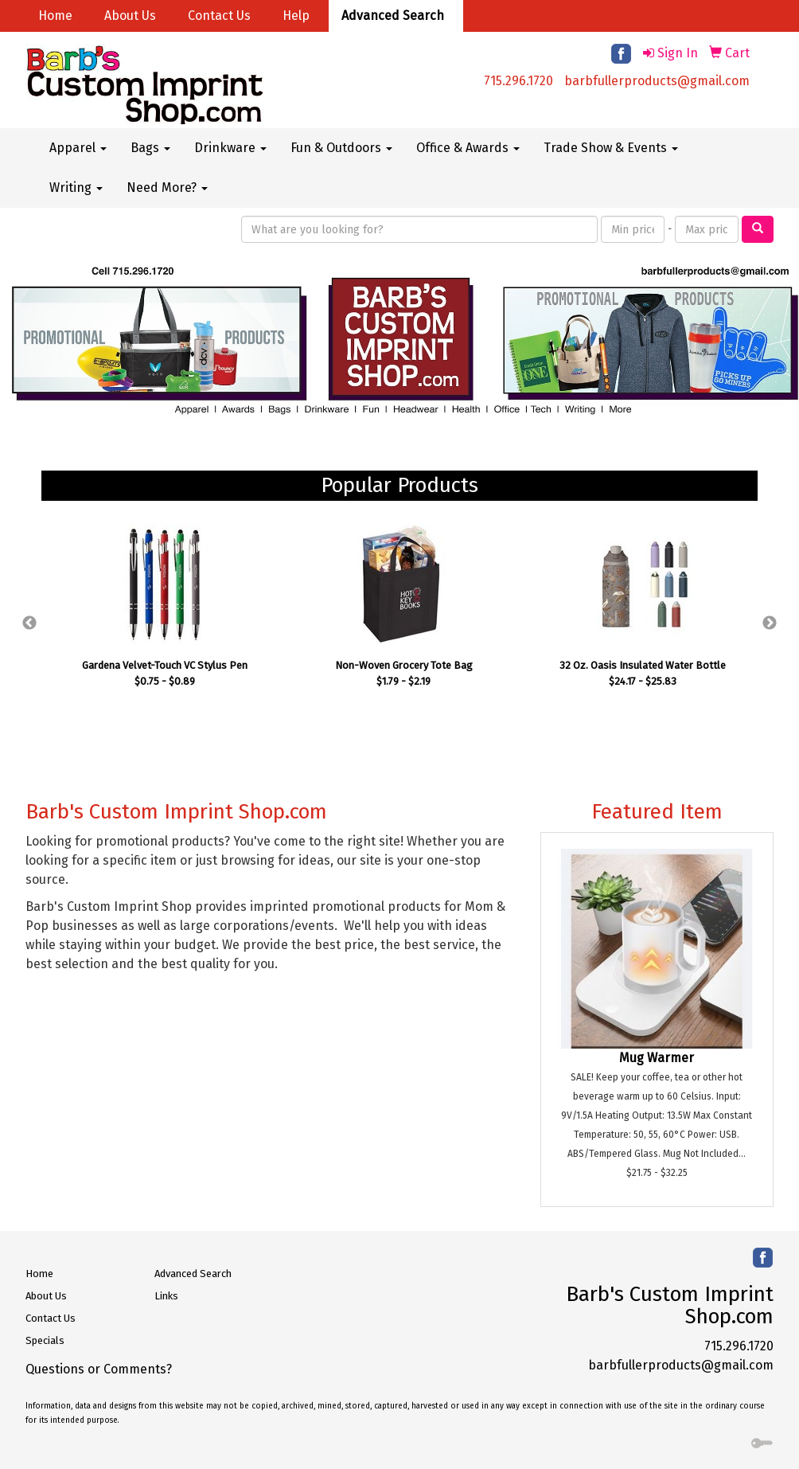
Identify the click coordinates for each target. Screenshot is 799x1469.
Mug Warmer (656, 1057)
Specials (44, 1340)
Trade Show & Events (611, 147)
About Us (130, 15)
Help (296, 15)
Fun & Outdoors (341, 147)
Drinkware (230, 147)
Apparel (78, 147)
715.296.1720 (518, 80)
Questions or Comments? (98, 1369)
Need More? (167, 187)
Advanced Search (392, 15)
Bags (150, 147)
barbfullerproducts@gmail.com (657, 80)
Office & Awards (468, 147)
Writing (76, 187)
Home (55, 15)
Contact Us (219, 15)
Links (166, 1296)
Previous (29, 623)
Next (770, 623)
